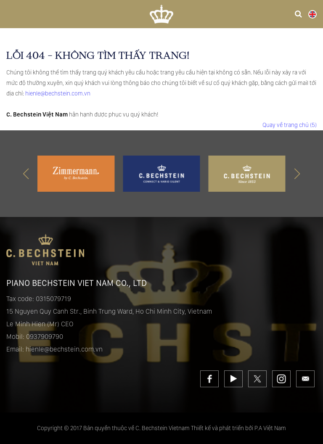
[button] (297, 173)
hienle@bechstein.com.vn (57, 93)
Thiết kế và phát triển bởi (222, 428)
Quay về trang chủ (289, 125)
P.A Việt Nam (270, 428)
